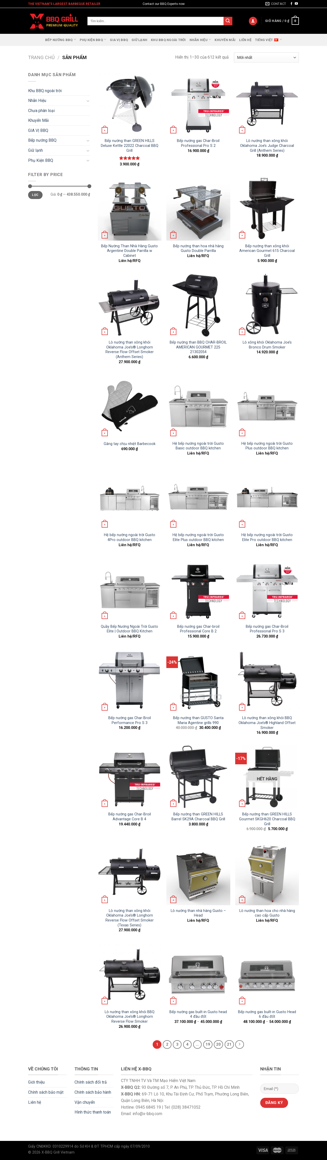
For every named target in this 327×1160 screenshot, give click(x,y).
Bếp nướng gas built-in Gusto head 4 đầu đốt (198, 1014)
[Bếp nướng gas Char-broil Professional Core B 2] (198, 589)
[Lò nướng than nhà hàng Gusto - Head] (198, 873)
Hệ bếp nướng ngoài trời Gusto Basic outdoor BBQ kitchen (198, 446)
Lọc (35, 195)
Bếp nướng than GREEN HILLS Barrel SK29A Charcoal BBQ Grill (198, 816)
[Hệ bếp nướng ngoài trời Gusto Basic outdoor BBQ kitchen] (198, 406)
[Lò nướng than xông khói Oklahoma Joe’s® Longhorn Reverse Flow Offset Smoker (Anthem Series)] (129, 305)
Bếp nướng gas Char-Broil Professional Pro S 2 (198, 143)
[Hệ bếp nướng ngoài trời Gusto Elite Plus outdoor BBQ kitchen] (198, 497)
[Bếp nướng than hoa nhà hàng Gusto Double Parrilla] (198, 209)
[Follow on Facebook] (291, 4)
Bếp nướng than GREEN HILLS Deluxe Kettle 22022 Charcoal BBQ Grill (129, 146)
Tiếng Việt (268, 39)
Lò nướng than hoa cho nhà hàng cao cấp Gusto (267, 913)
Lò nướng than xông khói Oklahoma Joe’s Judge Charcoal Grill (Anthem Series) (267, 146)
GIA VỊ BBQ (119, 40)
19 (208, 1044)
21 (229, 1044)
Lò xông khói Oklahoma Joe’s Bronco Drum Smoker (267, 344)
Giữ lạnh (139, 40)
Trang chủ (41, 57)
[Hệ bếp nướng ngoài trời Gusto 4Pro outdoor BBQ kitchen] (129, 497)
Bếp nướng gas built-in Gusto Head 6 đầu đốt (267, 1014)
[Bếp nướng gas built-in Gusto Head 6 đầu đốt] (267, 974)
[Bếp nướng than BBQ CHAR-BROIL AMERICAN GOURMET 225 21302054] (198, 305)
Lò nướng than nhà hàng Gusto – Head (198, 913)
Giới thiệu (36, 1082)
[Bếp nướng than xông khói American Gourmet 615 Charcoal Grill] (267, 209)
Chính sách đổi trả (91, 1082)
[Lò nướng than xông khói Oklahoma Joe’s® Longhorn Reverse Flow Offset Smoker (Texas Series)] (129, 873)
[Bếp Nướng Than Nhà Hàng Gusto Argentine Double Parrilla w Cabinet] (129, 209)
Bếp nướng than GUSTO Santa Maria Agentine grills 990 (198, 720)
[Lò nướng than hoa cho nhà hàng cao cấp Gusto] (267, 873)
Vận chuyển (85, 1102)
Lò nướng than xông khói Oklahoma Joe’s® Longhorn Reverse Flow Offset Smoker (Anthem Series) (129, 349)
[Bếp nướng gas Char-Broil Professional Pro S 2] (198, 103)
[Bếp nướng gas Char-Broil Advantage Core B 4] (129, 777)
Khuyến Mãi (225, 40)
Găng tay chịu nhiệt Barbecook (130, 444)
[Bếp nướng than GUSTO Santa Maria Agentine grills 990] (198, 680)
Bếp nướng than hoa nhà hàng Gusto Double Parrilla (198, 248)
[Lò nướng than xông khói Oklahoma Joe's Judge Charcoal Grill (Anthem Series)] (267, 103)
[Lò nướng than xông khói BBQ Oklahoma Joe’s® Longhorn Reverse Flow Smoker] (129, 974)
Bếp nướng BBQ (60, 39)
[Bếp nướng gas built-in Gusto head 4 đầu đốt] (198, 974)
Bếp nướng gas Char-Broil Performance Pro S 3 (129, 720)
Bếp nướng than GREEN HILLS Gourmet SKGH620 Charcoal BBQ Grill (267, 819)
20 (218, 1044)
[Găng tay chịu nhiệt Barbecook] (129, 406)
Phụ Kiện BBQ (93, 39)
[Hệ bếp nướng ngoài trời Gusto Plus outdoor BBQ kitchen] (267, 406)
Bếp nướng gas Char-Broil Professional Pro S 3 (267, 629)
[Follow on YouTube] (296, 4)
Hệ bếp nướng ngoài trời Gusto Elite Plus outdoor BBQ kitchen (198, 537)
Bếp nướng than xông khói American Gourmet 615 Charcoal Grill (267, 251)
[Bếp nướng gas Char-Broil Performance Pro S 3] (129, 680)
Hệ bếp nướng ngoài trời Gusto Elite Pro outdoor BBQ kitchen (267, 537)
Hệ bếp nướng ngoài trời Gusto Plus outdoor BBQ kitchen (267, 446)
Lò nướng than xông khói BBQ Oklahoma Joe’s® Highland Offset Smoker (267, 723)
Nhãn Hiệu (200, 39)
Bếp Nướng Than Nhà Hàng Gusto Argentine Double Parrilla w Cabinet (129, 251)
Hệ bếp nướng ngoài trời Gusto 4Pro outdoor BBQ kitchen (129, 537)
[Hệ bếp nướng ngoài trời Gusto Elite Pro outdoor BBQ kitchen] (267, 497)
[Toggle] (88, 101)
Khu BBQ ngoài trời (168, 40)
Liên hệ (245, 40)
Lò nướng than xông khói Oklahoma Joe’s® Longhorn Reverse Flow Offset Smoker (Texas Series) (129, 918)
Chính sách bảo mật (45, 1092)
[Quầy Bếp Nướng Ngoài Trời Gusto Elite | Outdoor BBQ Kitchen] (129, 589)
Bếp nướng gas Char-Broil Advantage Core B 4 (129, 816)
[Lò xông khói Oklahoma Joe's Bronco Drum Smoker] (267, 305)
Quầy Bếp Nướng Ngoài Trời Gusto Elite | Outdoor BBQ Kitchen (129, 629)
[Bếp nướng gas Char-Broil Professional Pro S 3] (267, 589)
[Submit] (228, 21)
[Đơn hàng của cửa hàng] (266, 57)
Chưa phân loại (41, 110)
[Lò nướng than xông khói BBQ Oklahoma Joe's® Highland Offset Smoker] (267, 680)
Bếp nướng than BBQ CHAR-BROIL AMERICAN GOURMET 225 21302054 (198, 347)
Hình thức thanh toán (93, 1112)
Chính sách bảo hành (93, 1092)
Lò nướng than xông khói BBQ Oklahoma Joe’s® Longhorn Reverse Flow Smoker (129, 1017)
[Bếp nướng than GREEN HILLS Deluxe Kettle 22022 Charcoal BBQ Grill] (129, 103)
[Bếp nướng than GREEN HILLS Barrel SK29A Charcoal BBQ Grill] (198, 777)
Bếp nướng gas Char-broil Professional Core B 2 (198, 629)
